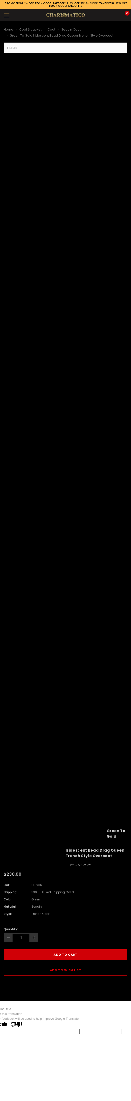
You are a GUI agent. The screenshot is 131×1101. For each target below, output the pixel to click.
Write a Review (80, 865)
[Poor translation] (16, 1025)
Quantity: (11, 929)
